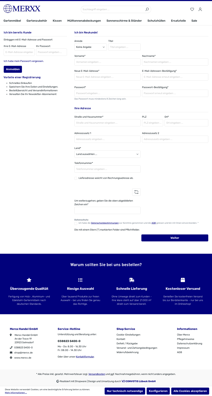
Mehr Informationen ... (16, 392)
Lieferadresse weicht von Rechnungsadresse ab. (106, 178)
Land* (77, 148)
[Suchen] (147, 9)
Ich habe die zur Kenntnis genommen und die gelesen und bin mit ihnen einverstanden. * (138, 223)
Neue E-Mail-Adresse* (86, 70)
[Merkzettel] (192, 9)
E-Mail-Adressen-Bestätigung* (159, 70)
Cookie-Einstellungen (128, 334)
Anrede (78, 41)
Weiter (175, 237)
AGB (154, 223)
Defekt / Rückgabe (127, 343)
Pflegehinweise (185, 339)
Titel (110, 41)
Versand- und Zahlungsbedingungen (137, 347)
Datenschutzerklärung (189, 343)
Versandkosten (96, 374)
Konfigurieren (158, 391)
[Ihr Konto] (200, 9)
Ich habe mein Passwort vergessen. (24, 61)
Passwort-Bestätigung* (155, 87)
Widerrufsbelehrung (128, 352)
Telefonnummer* (83, 163)
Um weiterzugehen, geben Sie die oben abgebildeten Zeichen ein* (103, 202)
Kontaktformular (85, 356)
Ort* (167, 116)
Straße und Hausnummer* (88, 116)
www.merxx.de (20, 357)
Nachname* (149, 56)
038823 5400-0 (21, 347)
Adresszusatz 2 (150, 133)
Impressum (183, 347)
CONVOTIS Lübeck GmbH (141, 381)
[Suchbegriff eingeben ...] (112, 9)
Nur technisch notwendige (125, 391)
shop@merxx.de (21, 352)
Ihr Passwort (43, 46)
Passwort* (80, 87)
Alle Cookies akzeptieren (190, 391)
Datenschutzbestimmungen (105, 223)
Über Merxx (183, 334)
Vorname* (79, 56)
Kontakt (121, 339)
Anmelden (13, 69)
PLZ (144, 116)
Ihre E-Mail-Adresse (15, 46)
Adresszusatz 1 (82, 133)
